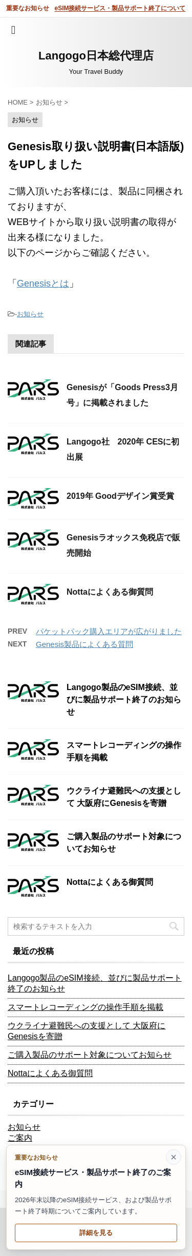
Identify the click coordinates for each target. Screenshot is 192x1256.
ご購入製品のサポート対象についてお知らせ (90, 1054)
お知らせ (30, 314)
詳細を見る (96, 1233)
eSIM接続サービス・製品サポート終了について (119, 8)
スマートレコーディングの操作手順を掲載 (85, 1007)
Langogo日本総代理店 (96, 55)
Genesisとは (43, 283)
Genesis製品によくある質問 (84, 644)
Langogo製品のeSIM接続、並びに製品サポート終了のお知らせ (124, 699)
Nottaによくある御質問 (110, 592)
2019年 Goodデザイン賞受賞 (120, 496)
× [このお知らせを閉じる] (173, 1157)
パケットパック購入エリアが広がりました (109, 631)
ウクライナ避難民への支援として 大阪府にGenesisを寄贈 (86, 1031)
